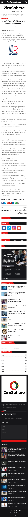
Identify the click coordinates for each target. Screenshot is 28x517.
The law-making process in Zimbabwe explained (17, 318)
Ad (5, 240)
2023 (14, 363)
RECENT (22, 240)
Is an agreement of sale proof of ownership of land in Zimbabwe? (17, 306)
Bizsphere (8, 199)
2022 (14, 366)
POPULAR (14, 240)
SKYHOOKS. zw (17, 346)
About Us (8, 510)
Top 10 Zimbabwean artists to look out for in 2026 (16, 336)
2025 (14, 358)
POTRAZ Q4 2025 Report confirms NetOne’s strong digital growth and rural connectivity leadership (16, 294)
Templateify (16, 515)
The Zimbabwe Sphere (14, 2)
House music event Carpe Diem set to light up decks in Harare (16, 498)
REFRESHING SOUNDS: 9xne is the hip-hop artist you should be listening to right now (17, 300)
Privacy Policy (19, 510)
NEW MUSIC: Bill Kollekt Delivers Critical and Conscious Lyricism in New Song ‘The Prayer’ (16, 312)
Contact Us (13, 510)
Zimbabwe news (8, 14)
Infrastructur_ (17, 348)
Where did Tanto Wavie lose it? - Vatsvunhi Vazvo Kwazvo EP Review (17, 462)
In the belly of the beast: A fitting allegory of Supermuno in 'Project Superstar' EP (16, 474)
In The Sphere (14, 199)
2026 (14, 355)
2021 (14, 369)
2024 (14, 360)
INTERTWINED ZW (4, 346)
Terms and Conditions (14, 512)
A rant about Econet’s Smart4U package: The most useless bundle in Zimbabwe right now (16, 287)
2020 (14, 372)
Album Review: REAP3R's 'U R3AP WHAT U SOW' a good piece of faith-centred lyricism (17, 324)
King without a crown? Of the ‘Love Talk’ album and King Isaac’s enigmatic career (17, 504)
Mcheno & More (4, 348)
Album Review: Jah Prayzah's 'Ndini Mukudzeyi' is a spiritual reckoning (17, 330)
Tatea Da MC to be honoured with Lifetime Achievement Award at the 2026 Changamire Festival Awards (16, 455)
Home (2, 14)
